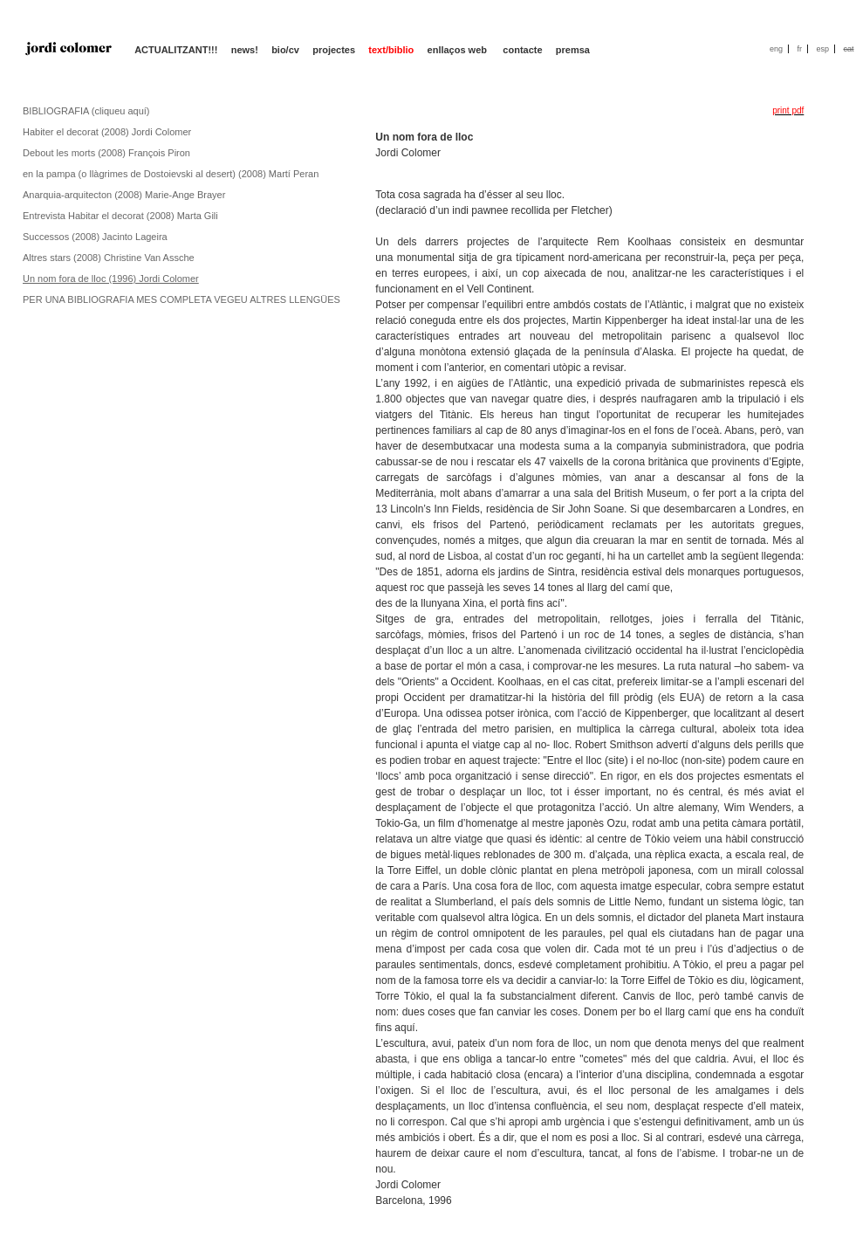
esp (822, 49)
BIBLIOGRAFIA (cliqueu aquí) (86, 111)
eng (776, 49)
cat (848, 49)
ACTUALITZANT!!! (175, 50)
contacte (522, 50)
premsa (573, 50)
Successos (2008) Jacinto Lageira (95, 236)
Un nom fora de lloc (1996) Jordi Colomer (111, 278)
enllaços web (459, 50)
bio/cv (285, 50)
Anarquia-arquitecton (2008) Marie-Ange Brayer (124, 194)
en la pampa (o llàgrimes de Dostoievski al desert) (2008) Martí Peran (170, 174)
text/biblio (391, 50)
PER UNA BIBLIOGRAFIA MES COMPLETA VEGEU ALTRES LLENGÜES (181, 299)
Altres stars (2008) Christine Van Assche (109, 257)
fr (799, 49)
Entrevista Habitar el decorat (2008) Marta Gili (120, 215)
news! (244, 50)
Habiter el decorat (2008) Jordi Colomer (107, 132)
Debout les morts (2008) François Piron (106, 153)
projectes (333, 50)
